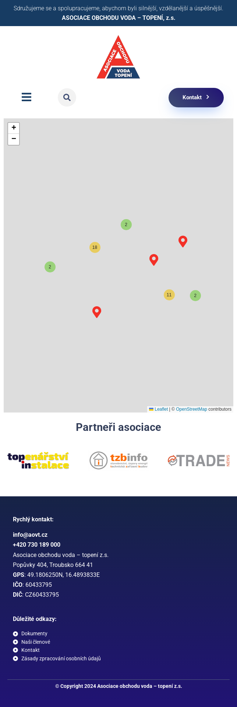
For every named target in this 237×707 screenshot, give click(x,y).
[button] (67, 97)
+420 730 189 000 (36, 544)
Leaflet (158, 409)
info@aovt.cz (30, 534)
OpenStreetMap (191, 409)
